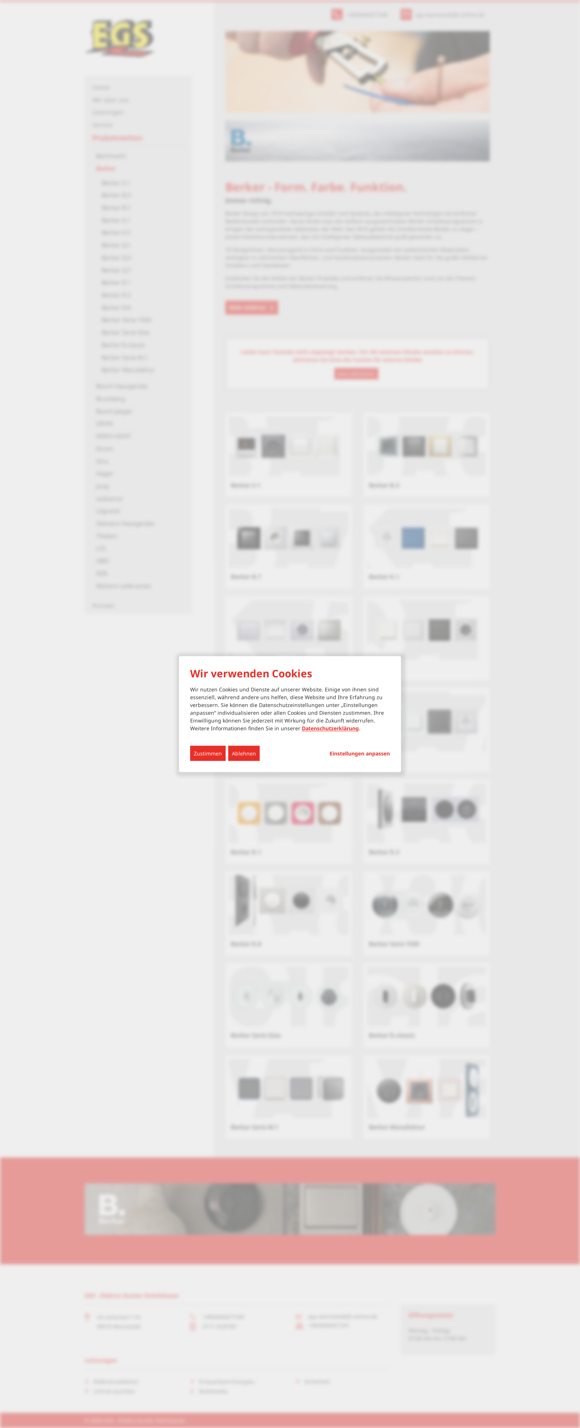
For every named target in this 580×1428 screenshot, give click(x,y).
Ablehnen (244, 753)
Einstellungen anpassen (360, 753)
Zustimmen (208, 753)
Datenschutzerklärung (330, 727)
